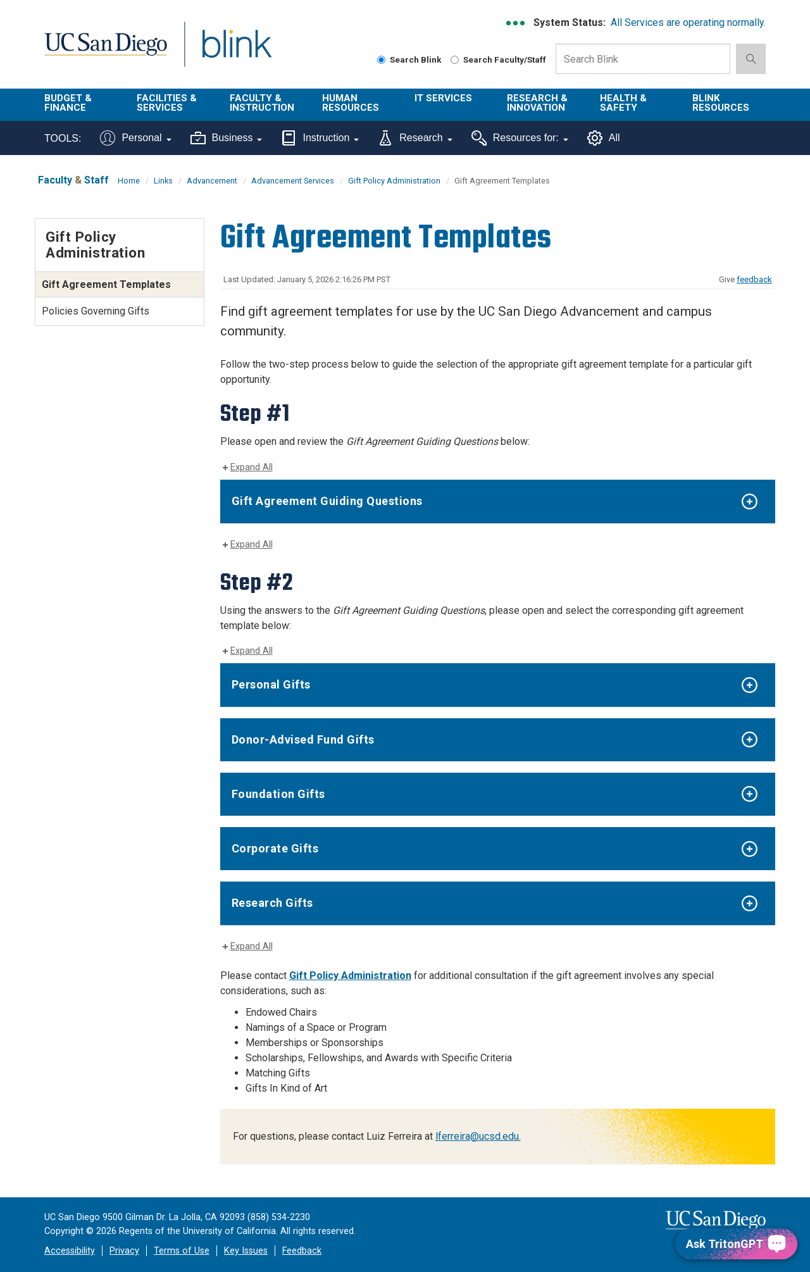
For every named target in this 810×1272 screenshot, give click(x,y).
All (603, 138)
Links (163, 180)
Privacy (124, 1250)
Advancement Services (292, 180)
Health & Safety (623, 102)
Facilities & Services (167, 102)
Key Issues (246, 1250)
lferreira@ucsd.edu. (478, 1136)
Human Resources (350, 102)
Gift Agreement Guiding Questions (327, 501)
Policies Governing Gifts (95, 311)
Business (226, 138)
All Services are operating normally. (688, 22)
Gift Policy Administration (394, 180)
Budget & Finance (68, 102)
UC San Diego (105, 51)
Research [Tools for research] (415, 138)
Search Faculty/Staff (498, 59)
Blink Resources (720, 102)
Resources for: (519, 138)
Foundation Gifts (278, 794)
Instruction (320, 138)
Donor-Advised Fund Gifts (303, 739)
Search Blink (409, 59)
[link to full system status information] (516, 23)
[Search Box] (643, 59)
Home (129, 180)
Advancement (212, 180)
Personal (135, 138)
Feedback (301, 1250)
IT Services (443, 98)
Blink (236, 51)
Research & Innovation (537, 102)
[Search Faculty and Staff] (455, 60)
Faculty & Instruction (262, 102)
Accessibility (69, 1250)
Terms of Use (181, 1250)
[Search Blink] (381, 60)
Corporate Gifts (275, 848)
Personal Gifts (271, 684)
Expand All (251, 467)
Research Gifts (272, 902)
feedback (754, 279)
